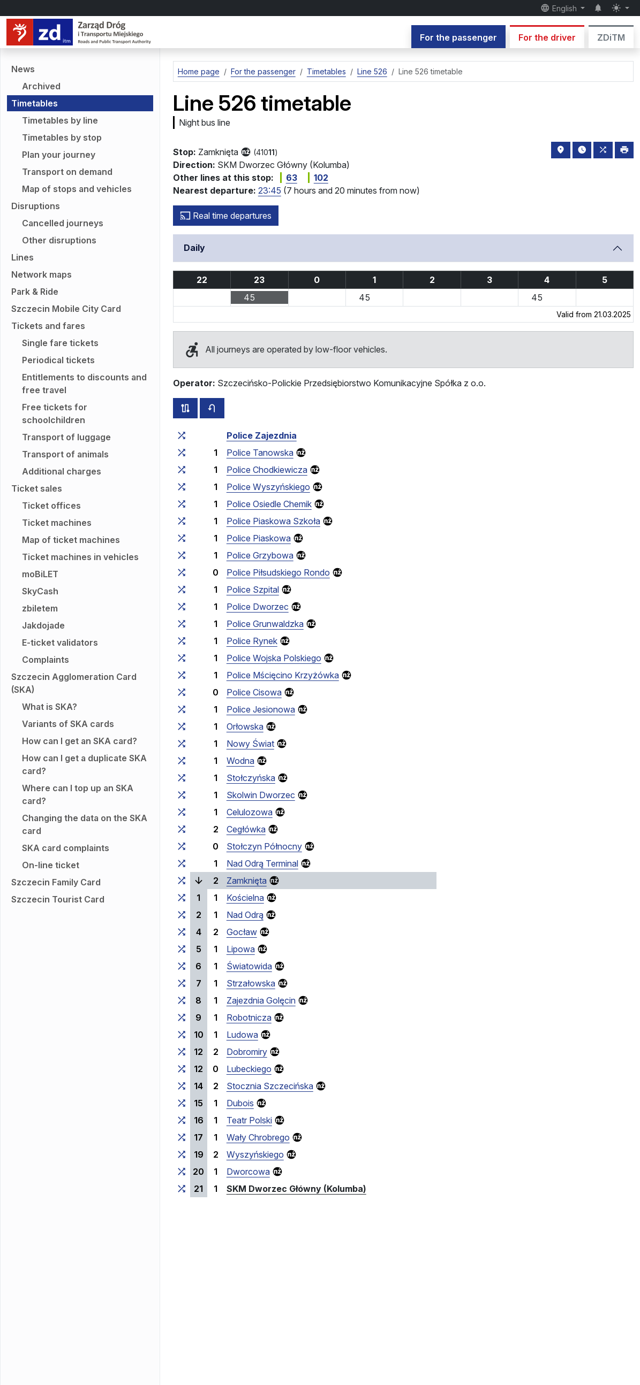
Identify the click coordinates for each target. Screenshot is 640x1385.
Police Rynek (252, 641)
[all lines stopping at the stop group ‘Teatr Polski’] (181, 1120)
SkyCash (40, 591)
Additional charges (61, 471)
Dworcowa (248, 1171)
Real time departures (226, 215)
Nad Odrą (245, 914)
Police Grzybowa (260, 555)
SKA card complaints (65, 848)
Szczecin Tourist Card (57, 899)
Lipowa (241, 949)
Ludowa (242, 1034)
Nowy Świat (250, 743)
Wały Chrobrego (258, 1137)
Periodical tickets (58, 360)
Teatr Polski (249, 1120)
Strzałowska (251, 983)
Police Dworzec (258, 606)
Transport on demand (67, 171)
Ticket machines (57, 522)
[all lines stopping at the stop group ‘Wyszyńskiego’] (181, 1154)
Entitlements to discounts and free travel (84, 383)
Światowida (249, 966)
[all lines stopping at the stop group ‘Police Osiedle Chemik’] (181, 504)
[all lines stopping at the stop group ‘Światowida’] (181, 966)
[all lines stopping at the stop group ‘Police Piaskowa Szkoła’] (181, 521)
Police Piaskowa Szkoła (273, 521)
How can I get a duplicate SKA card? (84, 764)
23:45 (269, 190)
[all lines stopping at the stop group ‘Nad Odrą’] (181, 914)
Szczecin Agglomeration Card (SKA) (74, 683)
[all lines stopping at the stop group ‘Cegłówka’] (181, 829)
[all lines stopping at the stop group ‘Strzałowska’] (181, 983)
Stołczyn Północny (264, 846)
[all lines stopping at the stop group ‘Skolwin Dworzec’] (181, 795)
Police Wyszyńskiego (268, 486)
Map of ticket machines (71, 539)
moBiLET (40, 574)
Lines (22, 257)
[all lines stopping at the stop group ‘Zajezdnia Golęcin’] (181, 1000)
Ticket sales (36, 488)
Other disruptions (59, 240)
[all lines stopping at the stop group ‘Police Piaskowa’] (181, 538)
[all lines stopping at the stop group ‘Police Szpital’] (181, 589)
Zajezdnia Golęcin (261, 1000)
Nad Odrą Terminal (262, 863)
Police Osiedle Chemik (269, 504)
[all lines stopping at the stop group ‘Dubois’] (181, 1103)
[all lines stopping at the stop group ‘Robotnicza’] (181, 1017)
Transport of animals (65, 454)
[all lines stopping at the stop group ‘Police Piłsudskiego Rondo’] (181, 572)
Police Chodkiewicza (267, 469)
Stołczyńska (251, 777)
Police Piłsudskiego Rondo (278, 572)
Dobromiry (247, 1051)
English (559, 8)
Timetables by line (60, 120)
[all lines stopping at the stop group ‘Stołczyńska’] (181, 777)
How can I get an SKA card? (79, 741)
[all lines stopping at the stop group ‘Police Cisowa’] (181, 692)
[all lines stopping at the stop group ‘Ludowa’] (181, 1034)
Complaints (45, 659)
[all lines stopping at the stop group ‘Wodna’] (181, 760)
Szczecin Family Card (56, 882)
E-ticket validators (60, 642)
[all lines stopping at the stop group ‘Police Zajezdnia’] (181, 435)
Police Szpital (253, 589)
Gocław (242, 932)
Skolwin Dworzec (261, 795)
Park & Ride (34, 291)
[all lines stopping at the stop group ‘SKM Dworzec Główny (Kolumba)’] (181, 1188)
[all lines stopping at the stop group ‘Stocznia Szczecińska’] (181, 1086)
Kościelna (245, 897)
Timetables (34, 103)
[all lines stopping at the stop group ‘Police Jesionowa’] (181, 709)
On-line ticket (50, 865)
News (23, 69)
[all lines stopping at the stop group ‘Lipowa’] (181, 949)
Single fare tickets (60, 343)
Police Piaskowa (259, 538)
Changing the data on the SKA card (84, 824)
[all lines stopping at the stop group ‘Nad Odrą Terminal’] (181, 863)
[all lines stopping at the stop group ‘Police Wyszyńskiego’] (181, 486)
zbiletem (40, 608)
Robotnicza (249, 1017)
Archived (41, 86)
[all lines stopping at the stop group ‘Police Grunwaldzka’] (181, 623)
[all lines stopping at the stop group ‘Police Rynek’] (181, 641)
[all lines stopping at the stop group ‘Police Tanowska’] (181, 452)
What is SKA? (49, 706)
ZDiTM (611, 37)
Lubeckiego (249, 1068)
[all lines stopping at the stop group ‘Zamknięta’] (181, 880)
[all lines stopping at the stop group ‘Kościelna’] (181, 897)
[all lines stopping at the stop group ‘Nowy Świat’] (181, 743)
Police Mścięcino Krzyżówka (283, 675)
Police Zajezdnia (262, 435)
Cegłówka (246, 829)
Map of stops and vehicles (77, 188)
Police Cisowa (254, 692)
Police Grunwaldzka (265, 623)
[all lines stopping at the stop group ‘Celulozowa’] (181, 812)
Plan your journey (58, 154)
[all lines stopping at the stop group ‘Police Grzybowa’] (181, 555)
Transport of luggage (66, 437)
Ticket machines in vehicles (80, 557)
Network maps (41, 274)
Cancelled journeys (62, 223)
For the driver (547, 37)
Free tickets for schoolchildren (54, 413)
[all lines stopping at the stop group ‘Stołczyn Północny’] (181, 846)
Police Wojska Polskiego (274, 658)
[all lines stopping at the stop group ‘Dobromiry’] (181, 1051)
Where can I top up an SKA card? (77, 794)
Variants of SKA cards (68, 723)
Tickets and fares (48, 325)
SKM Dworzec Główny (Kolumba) (296, 1188)
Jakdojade (43, 625)
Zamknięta (247, 880)
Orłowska (245, 726)
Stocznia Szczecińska (270, 1086)
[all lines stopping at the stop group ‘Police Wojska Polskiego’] (181, 658)
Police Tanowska (260, 452)
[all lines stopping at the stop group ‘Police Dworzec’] (181, 606)
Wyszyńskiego (255, 1154)
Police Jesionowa (261, 709)
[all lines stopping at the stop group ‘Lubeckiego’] (181, 1068)
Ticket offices (51, 505)
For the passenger (458, 37)
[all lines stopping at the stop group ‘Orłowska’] (181, 726)
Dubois (240, 1103)
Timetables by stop (62, 137)
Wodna (240, 760)
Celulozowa (250, 812)
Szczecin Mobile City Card (66, 308)
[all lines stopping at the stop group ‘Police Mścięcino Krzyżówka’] (181, 675)
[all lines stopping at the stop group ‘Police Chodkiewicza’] (181, 469)
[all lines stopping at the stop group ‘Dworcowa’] (181, 1171)
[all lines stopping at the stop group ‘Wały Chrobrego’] (181, 1137)
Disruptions (35, 206)
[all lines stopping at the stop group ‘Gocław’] (181, 932)
